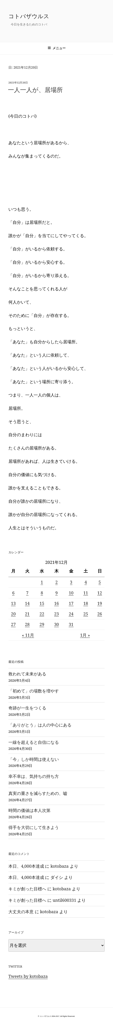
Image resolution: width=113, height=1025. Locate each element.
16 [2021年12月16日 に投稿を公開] (56, 603)
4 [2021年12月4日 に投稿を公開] (86, 582)
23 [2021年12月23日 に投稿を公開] (56, 614)
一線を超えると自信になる (33, 742)
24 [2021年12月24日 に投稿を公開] (71, 614)
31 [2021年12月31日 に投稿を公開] (71, 624)
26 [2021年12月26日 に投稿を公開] (99, 614)
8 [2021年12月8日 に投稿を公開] (42, 593)
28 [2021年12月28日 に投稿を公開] (27, 624)
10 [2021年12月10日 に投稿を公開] (71, 593)
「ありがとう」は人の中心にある (39, 725)
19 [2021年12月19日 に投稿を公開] (99, 603)
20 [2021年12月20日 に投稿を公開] (13, 614)
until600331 (64, 900)
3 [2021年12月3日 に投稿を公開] (71, 582)
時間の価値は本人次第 (29, 810)
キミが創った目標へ (27, 889)
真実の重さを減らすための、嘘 (37, 793)
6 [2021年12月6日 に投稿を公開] (13, 593)
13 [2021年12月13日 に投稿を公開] (13, 603)
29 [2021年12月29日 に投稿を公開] (41, 624)
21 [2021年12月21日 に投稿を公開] (27, 614)
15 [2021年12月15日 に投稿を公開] (41, 603)
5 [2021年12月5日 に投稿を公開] (100, 582)
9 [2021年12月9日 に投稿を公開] (56, 593)
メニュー (57, 48)
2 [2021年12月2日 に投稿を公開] (56, 582)
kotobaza (59, 866)
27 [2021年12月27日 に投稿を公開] (13, 624)
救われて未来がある (27, 674)
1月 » (85, 635)
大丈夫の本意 (21, 911)
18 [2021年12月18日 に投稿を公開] (85, 603)
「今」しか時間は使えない (33, 759)
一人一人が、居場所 (35, 89)
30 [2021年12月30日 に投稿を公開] (56, 624)
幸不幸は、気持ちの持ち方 (33, 776)
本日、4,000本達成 (26, 866)
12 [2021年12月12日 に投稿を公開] (99, 593)
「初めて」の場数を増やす (33, 691)
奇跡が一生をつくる (27, 708)
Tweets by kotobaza (28, 976)
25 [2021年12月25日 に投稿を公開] (85, 614)
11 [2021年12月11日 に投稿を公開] (85, 593)
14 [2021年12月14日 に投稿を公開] (27, 603)
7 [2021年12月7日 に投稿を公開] (27, 593)
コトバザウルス (28, 16)
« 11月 (28, 635)
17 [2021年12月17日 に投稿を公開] (71, 603)
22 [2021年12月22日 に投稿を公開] (41, 614)
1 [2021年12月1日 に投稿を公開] (42, 582)
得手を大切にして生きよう (33, 827)
